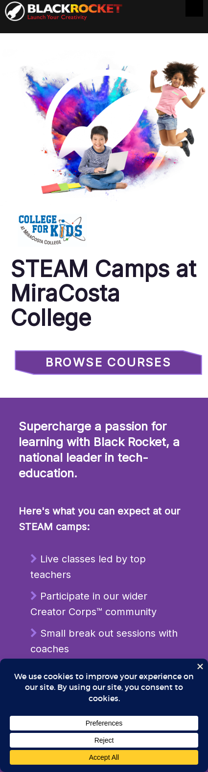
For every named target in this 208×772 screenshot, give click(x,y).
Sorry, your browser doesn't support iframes (104, 410)
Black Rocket (63, 12)
